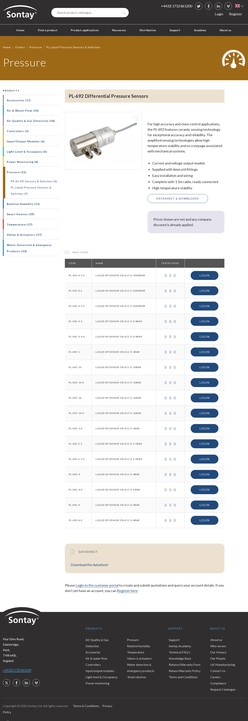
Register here (127, 591)
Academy (200, 30)
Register (235, 14)
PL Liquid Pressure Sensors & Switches (73, 47)
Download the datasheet (89, 565)
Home (20, 30)
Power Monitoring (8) (22, 161)
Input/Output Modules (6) (26, 141)
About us (226, 30)
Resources (119, 30)
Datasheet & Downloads (177, 198)
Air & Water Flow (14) (23, 110)
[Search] (90, 12)
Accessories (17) (19, 100)
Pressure (35, 47)
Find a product (47, 30)
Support (175, 30)
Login (219, 14)
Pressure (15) (16, 172)
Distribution (148, 30)
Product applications (85, 30)
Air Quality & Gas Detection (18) (31, 120)
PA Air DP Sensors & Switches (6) (34, 181)
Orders (20, 47)
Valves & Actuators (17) (24, 234)
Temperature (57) (20, 224)
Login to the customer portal (97, 585)
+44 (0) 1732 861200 (176, 6)
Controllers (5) (18, 131)
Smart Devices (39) (20, 214)
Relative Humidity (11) (23, 204)
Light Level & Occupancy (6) (27, 151)
